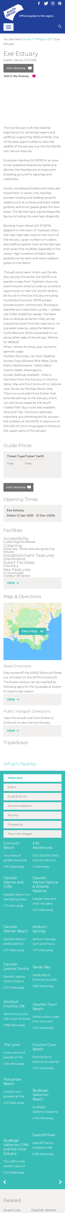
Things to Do (43, 39)
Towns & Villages (20, 833)
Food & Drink (17, 796)
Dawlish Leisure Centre (16, 966)
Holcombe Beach (12, 1081)
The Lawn (11, 1045)
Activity (13, 815)
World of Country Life (14, 1004)
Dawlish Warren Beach (15, 929)
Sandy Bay (41, 967)
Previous (4, 1182)
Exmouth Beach (11, 845)
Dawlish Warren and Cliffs (13, 882)
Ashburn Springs (40, 929)
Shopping (15, 824)
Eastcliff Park (44, 1135)
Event (12, 787)
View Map (29, 631)
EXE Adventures (43, 845)
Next (60, 1182)
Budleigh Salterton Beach (41, 1094)
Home (27, 39)
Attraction (15, 778)
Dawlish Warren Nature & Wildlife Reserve (45, 884)
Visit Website (16, 68)
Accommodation (20, 806)
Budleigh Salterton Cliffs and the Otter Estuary (16, 1147)
